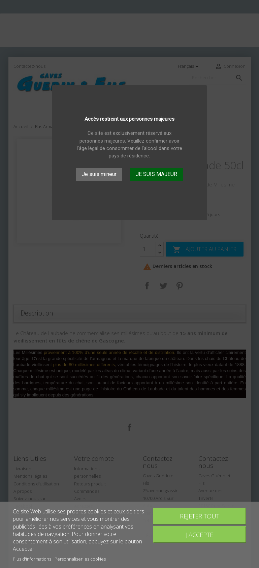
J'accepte (199, 534)
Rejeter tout (199, 516)
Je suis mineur (99, 174)
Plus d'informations (32, 559)
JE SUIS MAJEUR (156, 174)
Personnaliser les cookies (80, 559)
